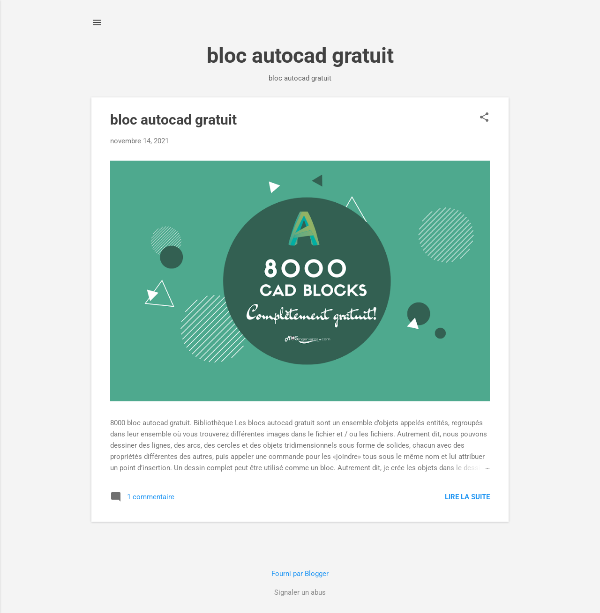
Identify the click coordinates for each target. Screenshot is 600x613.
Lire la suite (467, 497)
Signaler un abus (300, 592)
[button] (484, 118)
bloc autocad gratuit (173, 119)
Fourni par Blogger (300, 573)
